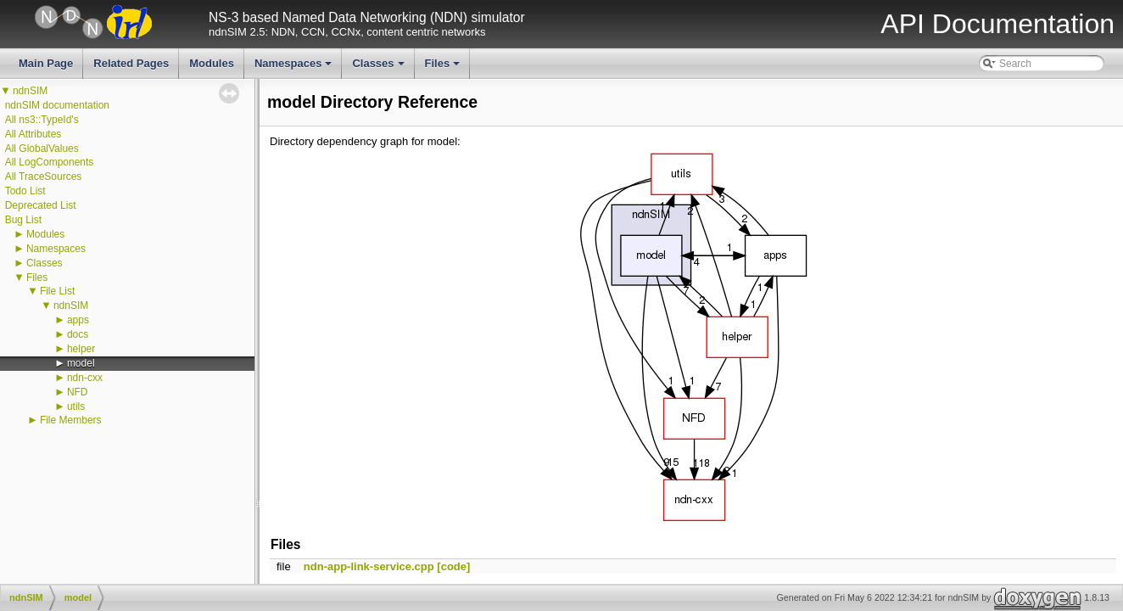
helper (81, 349)
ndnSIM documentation (57, 105)
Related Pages (131, 63)
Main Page (46, 63)
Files (444, 68)
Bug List (23, 220)
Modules (211, 63)
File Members (71, 420)
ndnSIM (30, 91)
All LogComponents (49, 162)
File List (57, 291)
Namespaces (294, 68)
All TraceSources (43, 176)
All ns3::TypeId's (42, 120)
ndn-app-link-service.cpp (369, 566)
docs (77, 334)
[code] (453, 566)
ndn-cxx (85, 378)
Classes (379, 68)
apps (78, 320)
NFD (77, 392)
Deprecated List (40, 205)
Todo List (25, 191)
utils (76, 406)
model (81, 363)
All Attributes (33, 134)
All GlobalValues (42, 148)
